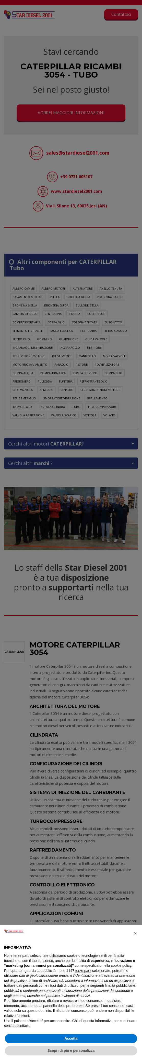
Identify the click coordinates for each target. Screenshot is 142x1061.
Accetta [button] (71, 1038)
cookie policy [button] (121, 965)
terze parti (83, 971)
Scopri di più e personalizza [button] (71, 1050)
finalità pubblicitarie (120, 985)
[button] (135, 933)
